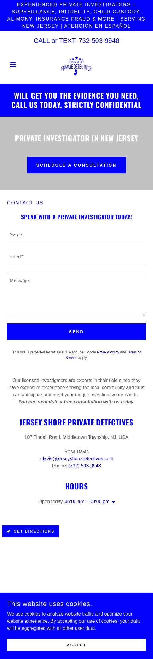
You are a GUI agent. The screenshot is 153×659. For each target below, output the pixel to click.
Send (76, 331)
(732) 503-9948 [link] (84, 465)
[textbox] (76, 235)
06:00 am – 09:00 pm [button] (87, 501)
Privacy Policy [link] (108, 352)
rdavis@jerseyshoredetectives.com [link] (76, 458)
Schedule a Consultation (76, 165)
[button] (17, 65)
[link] (76, 64)
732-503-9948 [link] (99, 40)
